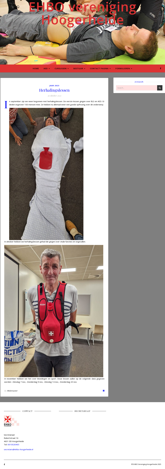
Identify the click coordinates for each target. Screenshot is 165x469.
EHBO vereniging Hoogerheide (82, 13)
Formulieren (123, 68)
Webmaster (12, 390)
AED (46, 68)
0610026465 (13, 444)
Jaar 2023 (54, 86)
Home (36, 68)
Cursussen (61, 68)
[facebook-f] (160, 68)
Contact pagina (99, 68)
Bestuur (78, 68)
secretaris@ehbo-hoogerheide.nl (18, 449)
